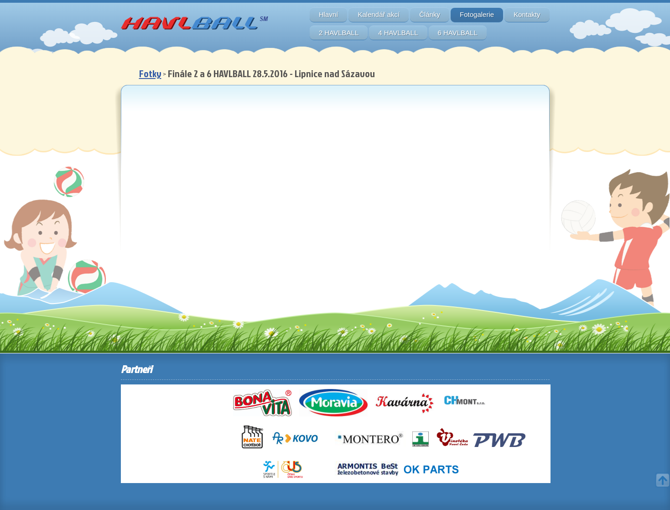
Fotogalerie (477, 14)
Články (429, 14)
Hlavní (328, 14)
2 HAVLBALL (338, 33)
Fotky (150, 73)
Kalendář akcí (379, 14)
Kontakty (527, 14)
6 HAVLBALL (458, 33)
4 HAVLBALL (398, 33)
